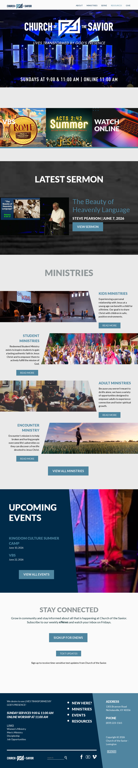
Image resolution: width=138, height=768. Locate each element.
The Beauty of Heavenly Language (101, 205)
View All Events (36, 574)
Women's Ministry (16, 728)
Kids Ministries (113, 293)
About (79, 5)
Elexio (111, 751)
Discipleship (13, 735)
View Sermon (88, 227)
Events (78, 715)
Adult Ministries (115, 383)
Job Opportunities (16, 739)
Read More (109, 325)
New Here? (82, 703)
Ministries (92, 5)
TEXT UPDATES (68, 653)
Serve (104, 5)
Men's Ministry (15, 732)
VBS (12, 555)
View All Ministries (68, 471)
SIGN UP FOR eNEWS (68, 637)
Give (128, 5)
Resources (116, 5)
